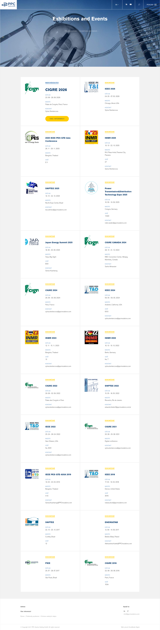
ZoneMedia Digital (134, 627)
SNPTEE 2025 (52, 188)
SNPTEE (49, 522)
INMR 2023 (50, 338)
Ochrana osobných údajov (48, 616)
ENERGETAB (111, 522)
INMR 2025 (110, 138)
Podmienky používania (32, 616)
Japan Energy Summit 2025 (58, 242)
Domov (22, 616)
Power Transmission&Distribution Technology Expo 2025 (118, 191)
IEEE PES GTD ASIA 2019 (58, 474)
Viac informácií (57, 119)
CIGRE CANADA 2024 (115, 242)
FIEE (47, 563)
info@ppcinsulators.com (132, 614)
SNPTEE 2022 (112, 385)
